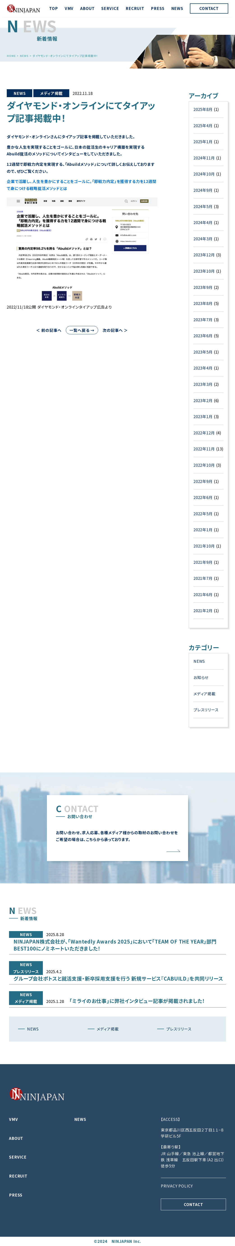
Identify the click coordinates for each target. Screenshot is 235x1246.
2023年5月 (203, 388)
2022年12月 (204, 469)
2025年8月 (203, 145)
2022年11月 (204, 485)
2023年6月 (203, 372)
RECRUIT (135, 8)
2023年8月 (203, 339)
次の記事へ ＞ (115, 330)
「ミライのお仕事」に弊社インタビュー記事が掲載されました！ (137, 1021)
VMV (69, 8)
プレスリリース (206, 746)
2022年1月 (203, 566)
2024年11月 (204, 194)
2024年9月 (203, 226)
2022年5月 (203, 550)
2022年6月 (203, 533)
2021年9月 (203, 598)
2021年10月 (204, 582)
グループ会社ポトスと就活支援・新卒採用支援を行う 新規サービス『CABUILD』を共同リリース (118, 998)
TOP (53, 8)
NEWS (177, 8)
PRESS (157, 8)
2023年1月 (203, 453)
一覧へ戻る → (81, 330)
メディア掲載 (51, 93)
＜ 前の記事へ (48, 330)
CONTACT (209, 8)
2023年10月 (204, 307)
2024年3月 (203, 275)
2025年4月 (203, 162)
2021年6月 (203, 631)
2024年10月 (204, 210)
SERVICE (110, 8)
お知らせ (201, 714)
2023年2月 (203, 437)
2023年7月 (203, 356)
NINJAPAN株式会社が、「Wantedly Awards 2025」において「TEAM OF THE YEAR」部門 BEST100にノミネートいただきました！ (115, 965)
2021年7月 (203, 614)
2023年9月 (203, 323)
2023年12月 (204, 291)
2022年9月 (203, 517)
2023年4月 (203, 404)
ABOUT (87, 8)
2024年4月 (203, 259)
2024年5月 (203, 243)
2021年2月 (203, 647)
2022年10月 (204, 501)
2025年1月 (203, 178)
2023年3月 (203, 420)
